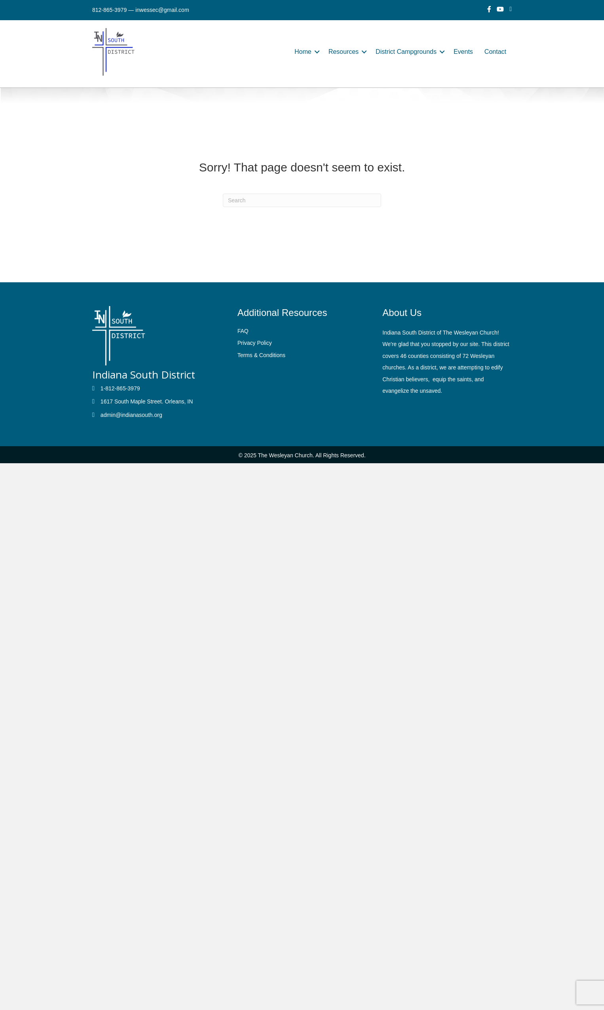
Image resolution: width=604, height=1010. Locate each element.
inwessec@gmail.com (162, 10)
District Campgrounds (406, 51)
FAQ (243, 331)
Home (302, 51)
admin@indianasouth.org (131, 415)
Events (463, 51)
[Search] (302, 200)
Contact (495, 51)
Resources (344, 51)
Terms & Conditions (261, 355)
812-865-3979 (109, 10)
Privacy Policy (254, 343)
